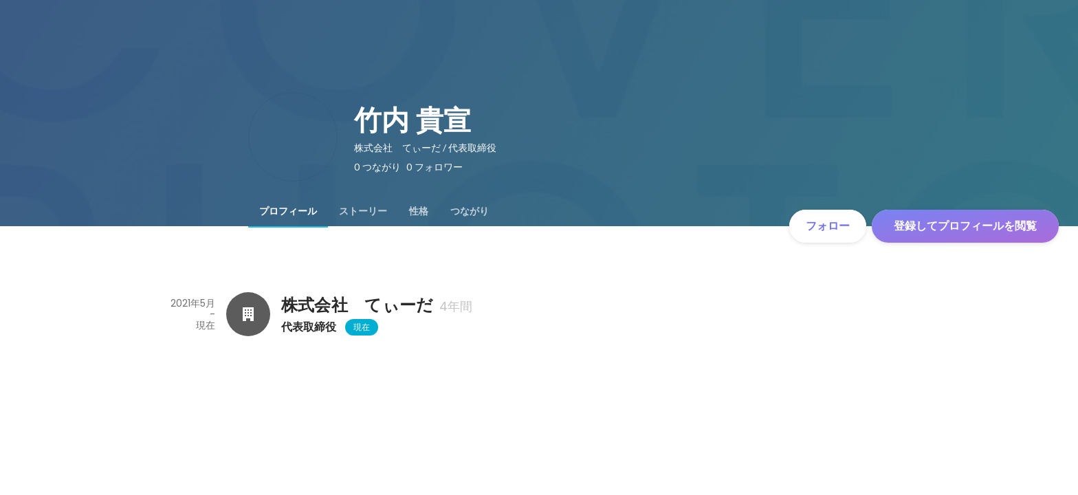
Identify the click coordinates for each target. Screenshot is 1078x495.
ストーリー (363, 211)
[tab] (288, 211)
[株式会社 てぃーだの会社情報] (248, 314)
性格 (418, 211)
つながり (469, 211)
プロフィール (288, 211)
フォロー (828, 226)
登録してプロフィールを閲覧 (965, 226)
